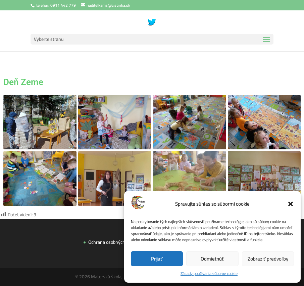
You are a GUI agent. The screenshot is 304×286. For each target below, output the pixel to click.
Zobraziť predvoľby (268, 259)
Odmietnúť (212, 259)
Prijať (157, 259)
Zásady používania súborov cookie (209, 273)
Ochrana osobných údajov (115, 240)
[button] (290, 204)
